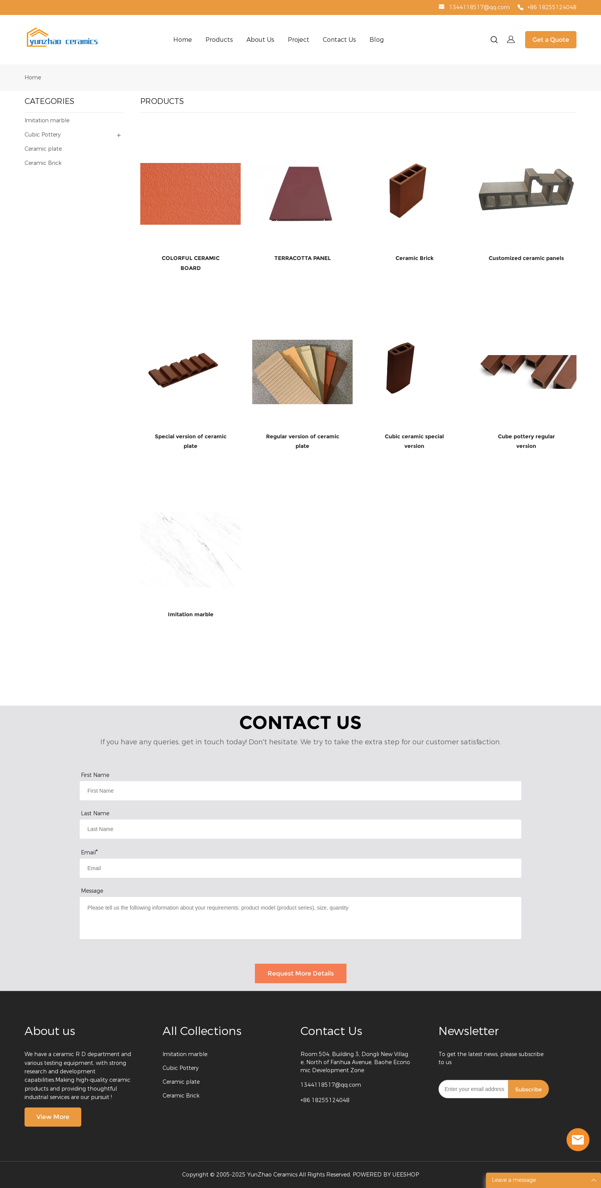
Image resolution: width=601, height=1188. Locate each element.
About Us (260, 40)
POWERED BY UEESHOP (386, 1174)
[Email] (473, 1089)
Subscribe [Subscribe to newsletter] (528, 1089)
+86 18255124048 (551, 7)
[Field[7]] (300, 790)
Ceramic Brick (181, 1095)
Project (298, 40)
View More (52, 1117)
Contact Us (339, 40)
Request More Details (301, 973)
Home (182, 40)
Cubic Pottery (181, 1068)
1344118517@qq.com (479, 7)
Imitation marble (185, 1054)
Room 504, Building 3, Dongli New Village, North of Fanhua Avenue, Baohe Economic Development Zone (355, 1062)
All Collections (202, 1031)
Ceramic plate (181, 1082)
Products (219, 40)
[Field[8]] (300, 829)
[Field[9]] (300, 868)
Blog (376, 40)
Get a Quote (550, 39)
